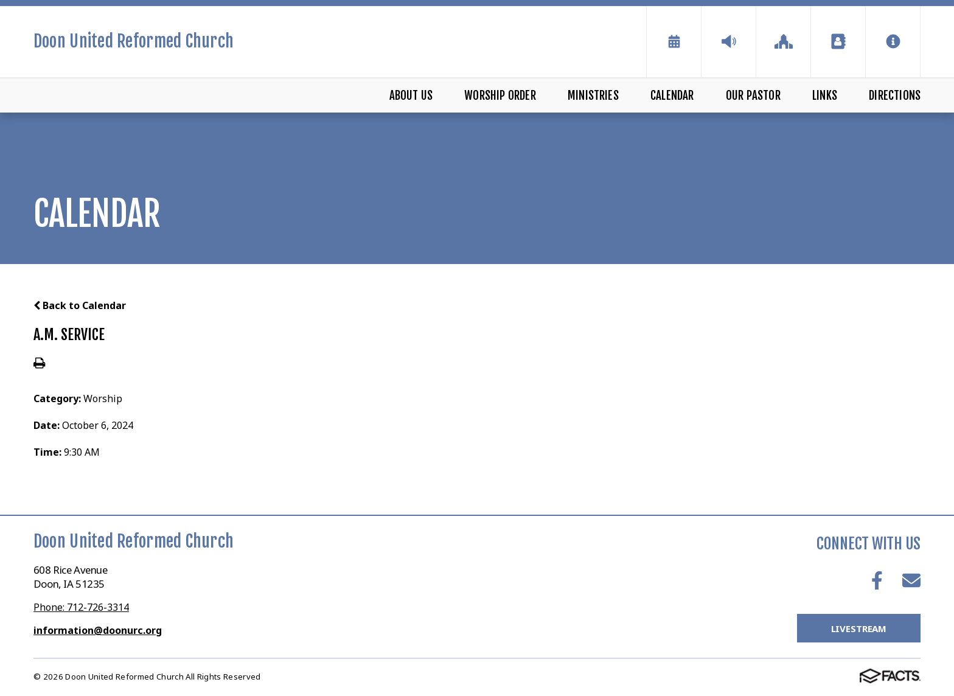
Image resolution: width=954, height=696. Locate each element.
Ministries (593, 95)
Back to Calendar (79, 305)
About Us (411, 95)
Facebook (877, 580)
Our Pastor (753, 95)
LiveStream (859, 628)
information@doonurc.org (97, 630)
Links (824, 95)
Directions (895, 95)
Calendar (672, 95)
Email (911, 580)
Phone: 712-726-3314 (81, 607)
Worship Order (499, 95)
